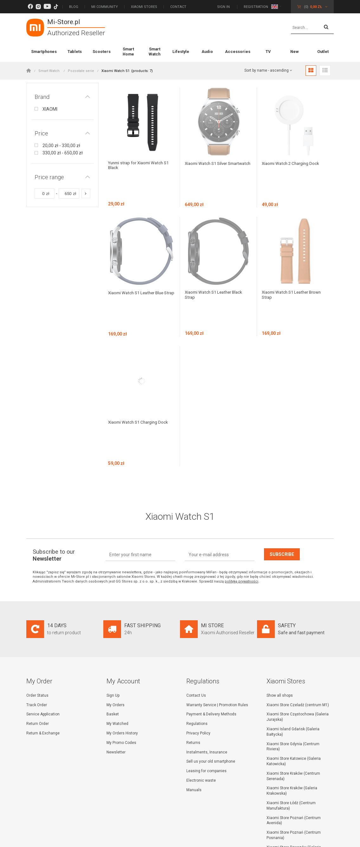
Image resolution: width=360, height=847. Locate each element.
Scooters (102, 51)
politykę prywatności (241, 494)
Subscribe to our (54, 468)
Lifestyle (180, 51)
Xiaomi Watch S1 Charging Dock (140, 367)
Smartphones (44, 51)
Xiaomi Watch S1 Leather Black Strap (216, 268)
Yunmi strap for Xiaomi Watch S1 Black (141, 165)
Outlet (323, 51)
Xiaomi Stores (144, 7)
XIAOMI (49, 109)
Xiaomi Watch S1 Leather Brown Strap (294, 268)
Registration (256, 7)
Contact (178, 7)
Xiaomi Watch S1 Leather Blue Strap (138, 268)
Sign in (224, 7)
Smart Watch (154, 51)
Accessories (237, 51)
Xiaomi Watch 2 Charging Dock (292, 163)
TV (268, 51)
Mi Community (104, 7)
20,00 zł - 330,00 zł (61, 145)
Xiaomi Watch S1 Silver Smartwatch (208, 165)
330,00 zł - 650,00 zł (62, 153)
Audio (207, 51)
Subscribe (282, 467)
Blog (73, 7)
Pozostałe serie (81, 71)
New (294, 51)
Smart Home (128, 51)
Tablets (75, 51)
